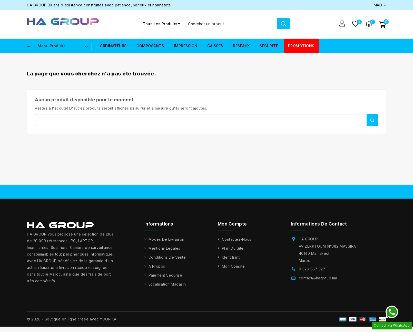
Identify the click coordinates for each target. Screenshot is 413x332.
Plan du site (233, 248)
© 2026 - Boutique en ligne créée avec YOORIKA (71, 319)
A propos (157, 266)
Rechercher (372, 120)
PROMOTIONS (301, 46)
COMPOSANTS (150, 46)
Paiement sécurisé (165, 275)
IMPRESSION (186, 46)
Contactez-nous (236, 239)
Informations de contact (319, 224)
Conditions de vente (167, 257)
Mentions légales (164, 248)
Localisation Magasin (167, 284)
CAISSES (215, 46)
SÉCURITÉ (269, 46)
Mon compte (233, 266)
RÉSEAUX (241, 46)
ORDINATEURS (113, 46)
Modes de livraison (166, 239)
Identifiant (231, 257)
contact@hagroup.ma (318, 278)
